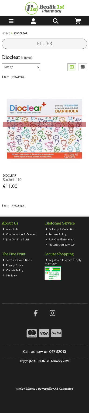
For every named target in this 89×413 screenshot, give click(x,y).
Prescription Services (60, 244)
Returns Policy (56, 234)
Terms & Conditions (17, 260)
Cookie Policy (13, 270)
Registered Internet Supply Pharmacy (63, 262)
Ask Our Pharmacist (59, 239)
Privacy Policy (13, 265)
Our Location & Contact (19, 234)
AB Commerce (63, 388)
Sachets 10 (12, 179)
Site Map (10, 275)
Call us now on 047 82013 (44, 352)
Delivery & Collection (60, 229)
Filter (44, 43)
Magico (30, 388)
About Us (10, 229)
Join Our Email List (16, 239)
